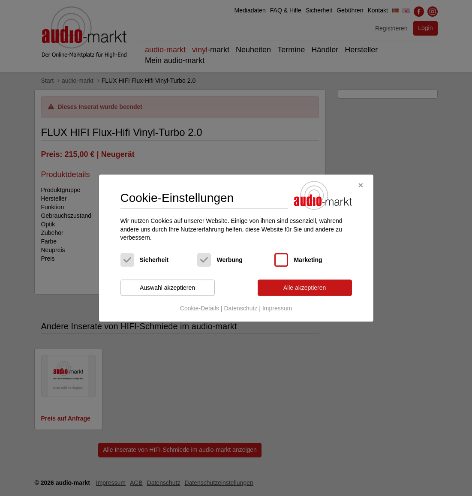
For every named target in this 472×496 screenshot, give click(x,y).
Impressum (277, 308)
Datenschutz (240, 308)
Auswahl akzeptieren (167, 287)
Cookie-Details (199, 308)
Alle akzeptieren (304, 287)
